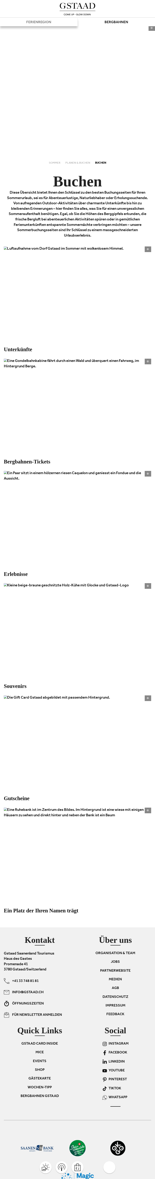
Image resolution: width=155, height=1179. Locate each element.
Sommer (55, 163)
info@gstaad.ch (24, 992)
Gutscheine (16, 798)
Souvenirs (15, 686)
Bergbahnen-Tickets (27, 462)
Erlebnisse (16, 574)
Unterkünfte (18, 349)
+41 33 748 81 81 (21, 981)
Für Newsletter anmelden (33, 1015)
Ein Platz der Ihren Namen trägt (41, 911)
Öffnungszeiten (24, 1003)
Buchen (100, 163)
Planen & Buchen (78, 163)
